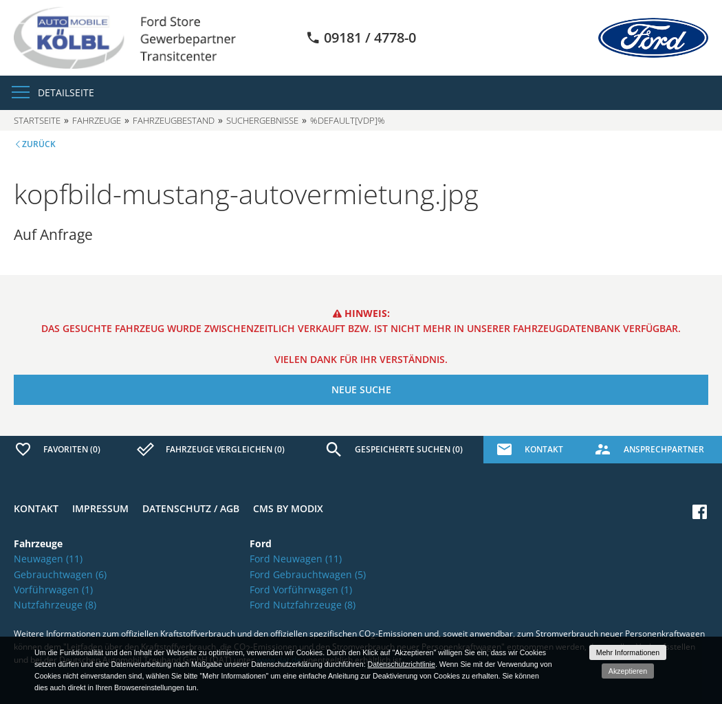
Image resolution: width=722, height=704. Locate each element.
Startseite (37, 120)
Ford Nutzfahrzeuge (302, 604)
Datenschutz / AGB (190, 508)
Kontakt (36, 508)
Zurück (39, 144)
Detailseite (66, 92)
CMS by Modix (288, 508)
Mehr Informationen (627, 652)
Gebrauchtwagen (60, 574)
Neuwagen (48, 558)
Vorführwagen (53, 589)
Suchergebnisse (262, 120)
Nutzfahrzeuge (55, 604)
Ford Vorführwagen (301, 589)
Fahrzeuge (96, 120)
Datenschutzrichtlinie (401, 664)
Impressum (100, 508)
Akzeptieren (628, 671)
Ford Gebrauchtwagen (308, 574)
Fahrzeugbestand (174, 120)
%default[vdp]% (347, 120)
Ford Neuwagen (296, 558)
